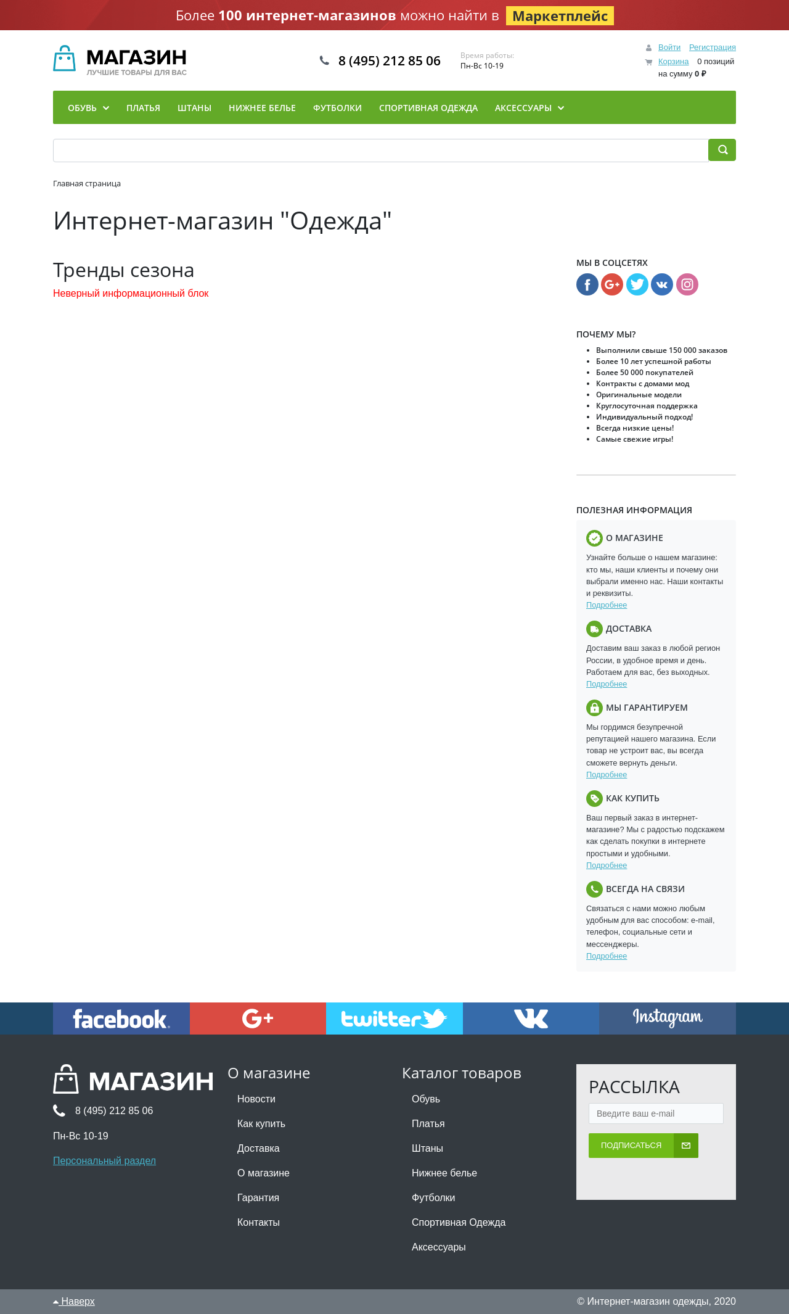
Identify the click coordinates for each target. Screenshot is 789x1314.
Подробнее (606, 604)
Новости (256, 1099)
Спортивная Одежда (458, 1222)
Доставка (258, 1148)
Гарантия (258, 1197)
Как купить (261, 1123)
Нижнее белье (444, 1173)
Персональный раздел (104, 1160)
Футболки (433, 1197)
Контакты (258, 1222)
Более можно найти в (395, 15)
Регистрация (712, 47)
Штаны (427, 1148)
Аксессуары (439, 1247)
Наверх (74, 1301)
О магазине (263, 1173)
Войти (669, 47)
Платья (428, 1123)
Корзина (673, 61)
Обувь (426, 1099)
